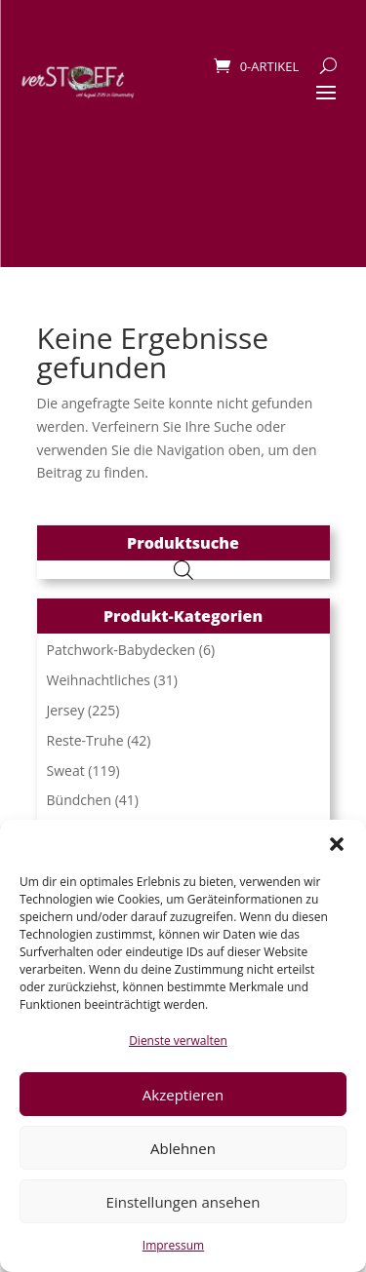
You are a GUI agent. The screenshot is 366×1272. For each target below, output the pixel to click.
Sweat (66, 770)
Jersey (66, 710)
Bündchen (79, 799)
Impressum (173, 1245)
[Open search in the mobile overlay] (183, 569)
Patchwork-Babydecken (121, 649)
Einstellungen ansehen (183, 1202)
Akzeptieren (183, 1094)
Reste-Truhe (85, 740)
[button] (336, 844)
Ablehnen (183, 1148)
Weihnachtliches (98, 680)
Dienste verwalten (178, 1040)
